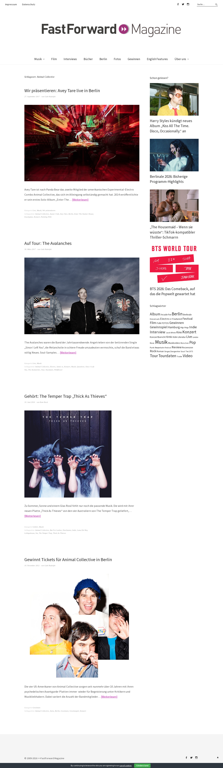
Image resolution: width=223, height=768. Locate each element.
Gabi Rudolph (50, 96)
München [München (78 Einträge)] (184, 343)
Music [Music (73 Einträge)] (152, 343)
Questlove (80, 367)
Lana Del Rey (82, 530)
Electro (52, 367)
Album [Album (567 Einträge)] (155, 314)
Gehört (35, 527)
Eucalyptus (28, 217)
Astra (52, 711)
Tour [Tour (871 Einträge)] (154, 355)
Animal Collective (42, 214)
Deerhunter (67, 530)
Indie (74, 530)
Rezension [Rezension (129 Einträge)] (187, 347)
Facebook (177, 4)
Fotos (117, 59)
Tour (42, 370)
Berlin (103, 59)
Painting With (46, 217)
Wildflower (58, 370)
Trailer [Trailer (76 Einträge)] (179, 356)
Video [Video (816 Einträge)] (188, 355)
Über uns (180, 59)
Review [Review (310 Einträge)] (177, 347)
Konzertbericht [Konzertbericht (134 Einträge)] (158, 337)
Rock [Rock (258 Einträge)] (153, 351)
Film (54, 59)
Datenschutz (28, 4)
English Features (157, 59)
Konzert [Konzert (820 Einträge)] (189, 332)
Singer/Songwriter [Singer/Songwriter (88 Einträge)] (172, 351)
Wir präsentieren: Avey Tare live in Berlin (62, 90)
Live (34, 210)
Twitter (183, 4)
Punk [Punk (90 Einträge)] (152, 347)
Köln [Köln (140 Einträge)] (174, 337)
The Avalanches (34, 370)
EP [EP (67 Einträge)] (171, 319)
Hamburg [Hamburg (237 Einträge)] (174, 327)
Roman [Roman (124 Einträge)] (160, 351)
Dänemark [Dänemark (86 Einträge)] (155, 319)
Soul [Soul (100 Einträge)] (183, 351)
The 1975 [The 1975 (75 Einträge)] (189, 351)
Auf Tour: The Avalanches (48, 243)
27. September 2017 (32, 96)
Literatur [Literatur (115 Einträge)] (182, 337)
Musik (38, 59)
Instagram (188, 4)
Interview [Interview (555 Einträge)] (157, 331)
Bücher (88, 59)
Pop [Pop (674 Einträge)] (192, 342)
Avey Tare (63, 214)
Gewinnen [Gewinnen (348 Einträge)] (176, 323)
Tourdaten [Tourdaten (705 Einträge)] (167, 355)
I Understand (142, 765)
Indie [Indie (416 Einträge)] (193, 327)
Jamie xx (59, 367)
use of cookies (126, 765)
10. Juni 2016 (29, 402)
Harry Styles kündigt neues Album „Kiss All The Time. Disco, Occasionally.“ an (171, 125)
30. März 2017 (30, 249)
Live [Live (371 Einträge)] (189, 337)
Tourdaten (49, 370)
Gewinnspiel (74, 711)
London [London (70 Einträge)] (195, 337)
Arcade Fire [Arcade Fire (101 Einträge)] (166, 314)
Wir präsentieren (49, 210)
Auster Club (54, 214)
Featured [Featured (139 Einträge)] (177, 318)
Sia (37, 533)
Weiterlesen (80, 199)
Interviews (70, 59)
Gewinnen (134, 59)
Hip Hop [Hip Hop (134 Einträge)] (184, 327)
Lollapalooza (29, 533)
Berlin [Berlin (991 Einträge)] (177, 314)
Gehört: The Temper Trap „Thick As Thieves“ (65, 396)
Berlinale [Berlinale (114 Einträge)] (187, 314)
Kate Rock (44, 402)
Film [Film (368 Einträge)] (153, 323)
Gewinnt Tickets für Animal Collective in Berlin (68, 559)
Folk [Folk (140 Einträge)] (159, 323)
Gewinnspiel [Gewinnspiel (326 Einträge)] (158, 327)
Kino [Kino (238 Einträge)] (179, 332)
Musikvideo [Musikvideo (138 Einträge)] (174, 342)
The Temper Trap (45, 533)
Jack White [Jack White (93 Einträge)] (171, 332)
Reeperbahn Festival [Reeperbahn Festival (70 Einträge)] (163, 347)
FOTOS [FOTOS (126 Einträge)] (165, 323)
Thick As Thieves (59, 533)
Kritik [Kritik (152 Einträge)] (169, 337)
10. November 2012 (31, 565)
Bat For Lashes (56, 530)
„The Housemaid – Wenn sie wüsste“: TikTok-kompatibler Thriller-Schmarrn (172, 232)
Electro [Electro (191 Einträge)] (164, 318)
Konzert (37, 217)
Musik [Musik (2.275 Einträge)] (161, 342)
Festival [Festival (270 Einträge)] (187, 319)
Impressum (11, 4)
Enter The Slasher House (83, 214)
